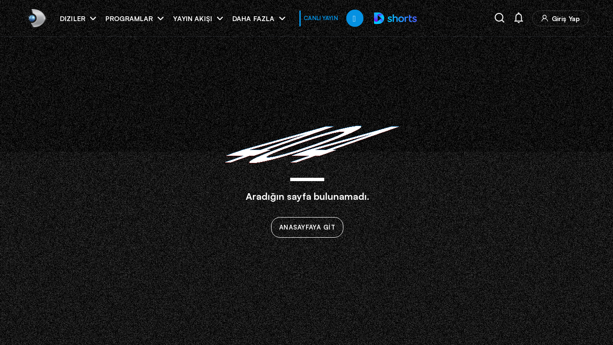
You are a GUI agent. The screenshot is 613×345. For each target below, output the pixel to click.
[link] (36, 18)
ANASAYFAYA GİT (307, 227)
